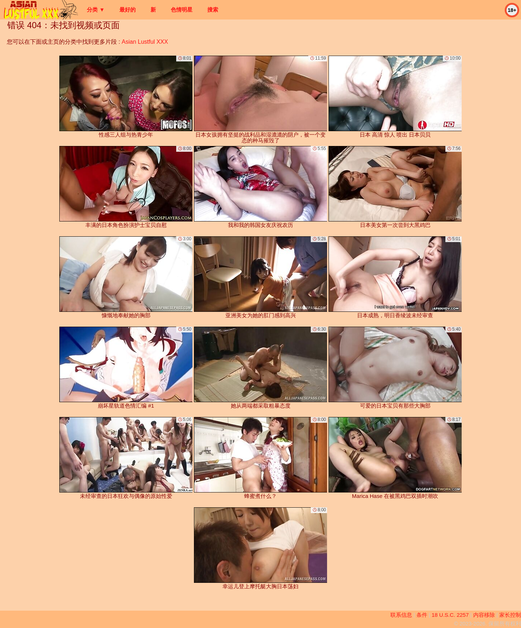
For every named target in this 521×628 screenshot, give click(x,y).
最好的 (127, 10)
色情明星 (181, 10)
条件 (421, 615)
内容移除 (484, 615)
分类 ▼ (96, 10)
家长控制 (510, 615)
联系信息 (401, 615)
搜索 (212, 10)
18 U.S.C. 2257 (450, 615)
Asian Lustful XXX (145, 42)
